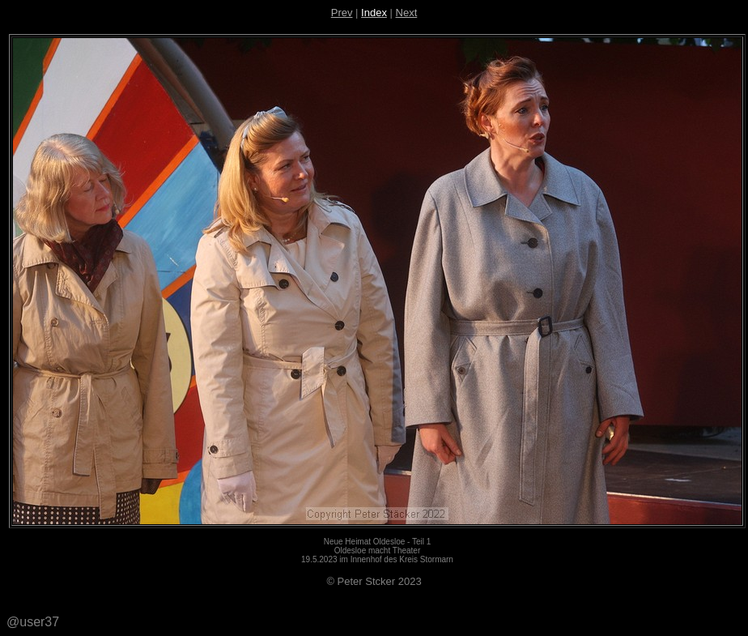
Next (407, 12)
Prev (342, 12)
